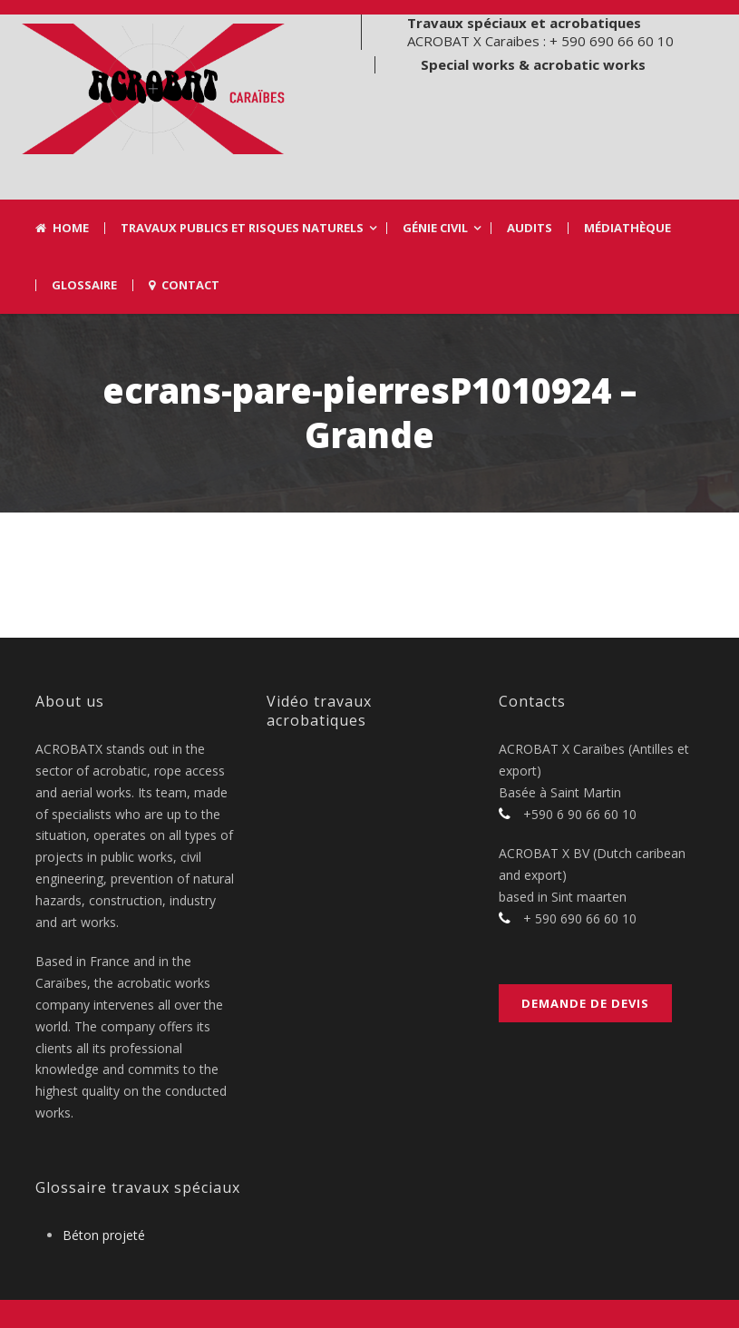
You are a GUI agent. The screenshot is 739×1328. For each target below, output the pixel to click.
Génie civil (435, 228)
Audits (529, 228)
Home (62, 228)
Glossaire (84, 285)
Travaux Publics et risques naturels (242, 228)
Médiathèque (627, 228)
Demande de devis (585, 1003)
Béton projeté (104, 1235)
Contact (184, 285)
